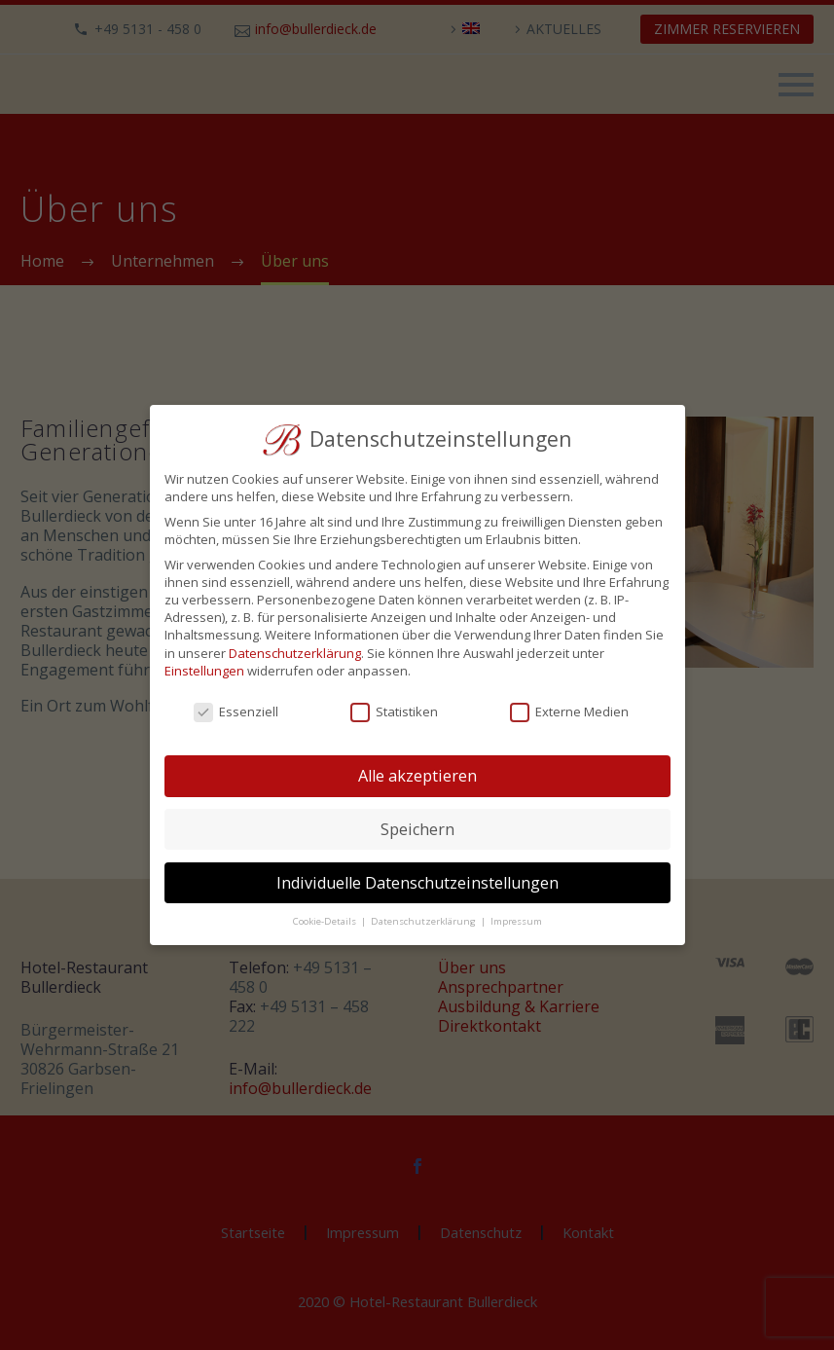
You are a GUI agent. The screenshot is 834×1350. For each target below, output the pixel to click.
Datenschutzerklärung (295, 653)
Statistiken (394, 711)
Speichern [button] (417, 829)
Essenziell (236, 711)
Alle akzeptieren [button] (417, 775)
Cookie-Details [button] (326, 921)
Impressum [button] (516, 921)
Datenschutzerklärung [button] (425, 921)
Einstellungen (204, 670)
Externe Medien (569, 711)
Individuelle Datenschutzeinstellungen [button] (417, 883)
